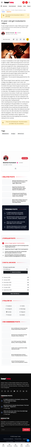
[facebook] (8, 306)
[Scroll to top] (28, 440)
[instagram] (8, 309)
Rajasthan (7, 10)
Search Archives (15, 272)
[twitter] (22, 306)
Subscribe (26, 429)
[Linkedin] (23, 391)
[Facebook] (2, 391)
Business (5, 6)
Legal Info (25, 439)
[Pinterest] (20, 391)
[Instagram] (8, 391)
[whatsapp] (22, 309)
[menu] (2, 2)
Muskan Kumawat (9, 163)
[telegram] (22, 312)
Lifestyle (20, 6)
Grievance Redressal (20, 441)
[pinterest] (8, 315)
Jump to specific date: (9, 267)
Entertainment (12, 6)
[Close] (28, 15)
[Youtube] (14, 391)
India (24, 6)
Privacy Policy (18, 439)
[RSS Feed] (26, 391)
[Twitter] (5, 391)
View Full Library (15, 293)
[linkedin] (22, 315)
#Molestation (5, 133)
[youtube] (8, 312)
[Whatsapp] (11, 391)
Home (2, 10)
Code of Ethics (9, 441)
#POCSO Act (21, 133)
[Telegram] (17, 391)
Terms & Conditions (8, 439)
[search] (29, 2)
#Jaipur (13, 133)
